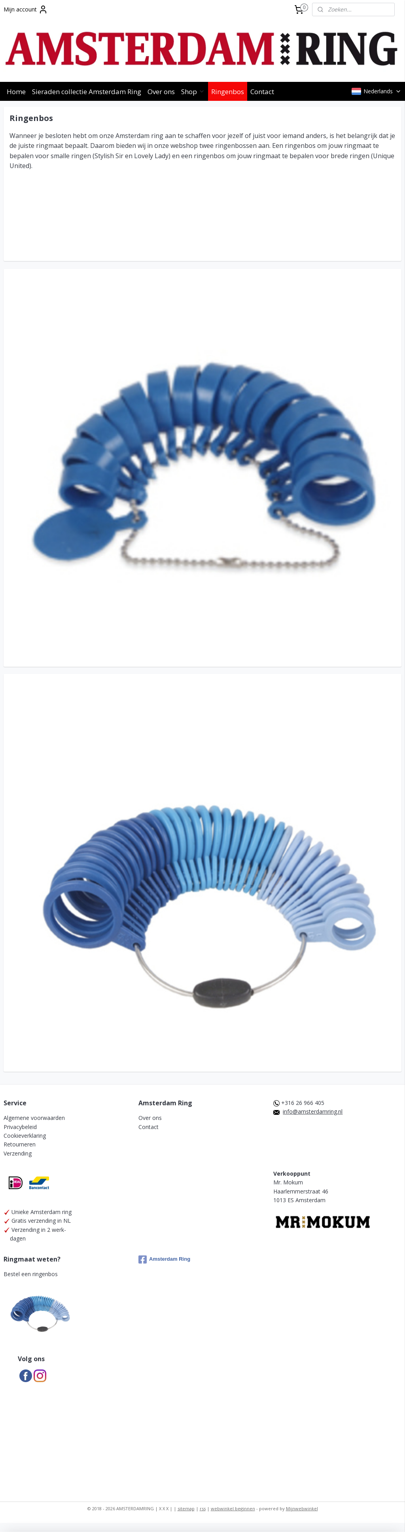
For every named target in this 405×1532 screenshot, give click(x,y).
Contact (262, 91)
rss (203, 1508)
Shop (193, 91)
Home (16, 91)
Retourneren (20, 1144)
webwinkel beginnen (233, 1508)
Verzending (18, 1153)
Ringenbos (227, 91)
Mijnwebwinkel (302, 1508)
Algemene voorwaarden (34, 1118)
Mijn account (26, 9)
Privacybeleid (20, 1127)
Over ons (161, 91)
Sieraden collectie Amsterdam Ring (86, 91)
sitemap (186, 1508)
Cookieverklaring (25, 1135)
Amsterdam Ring (164, 1259)
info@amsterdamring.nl (313, 1111)
